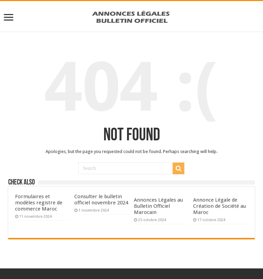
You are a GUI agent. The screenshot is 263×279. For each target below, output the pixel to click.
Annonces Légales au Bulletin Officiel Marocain (158, 206)
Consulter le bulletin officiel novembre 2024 (101, 199)
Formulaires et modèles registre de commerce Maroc (38, 202)
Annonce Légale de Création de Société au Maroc (219, 206)
